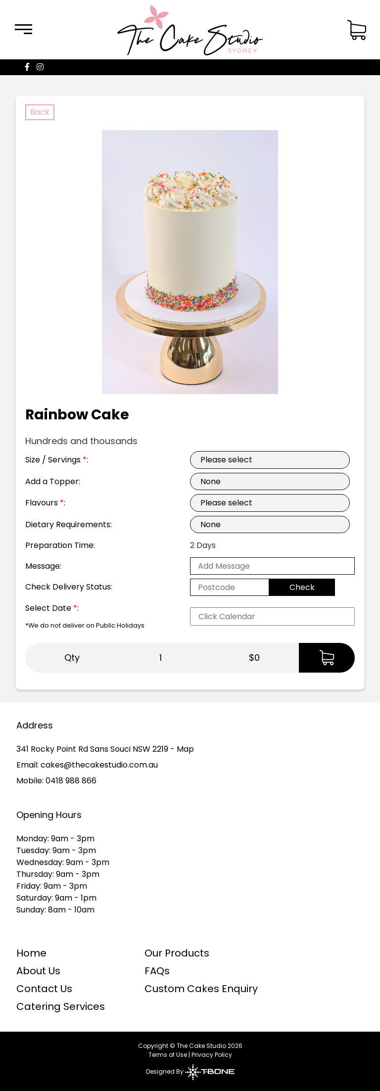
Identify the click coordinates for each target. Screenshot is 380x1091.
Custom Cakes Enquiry (201, 989)
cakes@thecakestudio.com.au (99, 765)
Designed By (190, 1071)
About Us (38, 971)
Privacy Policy (211, 1054)
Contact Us (44, 989)
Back (39, 112)
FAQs (157, 971)
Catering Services (60, 1006)
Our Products (176, 953)
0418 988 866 (71, 780)
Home (31, 953)
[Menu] (23, 29)
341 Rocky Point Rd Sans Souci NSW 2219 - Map (105, 749)
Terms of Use (167, 1054)
